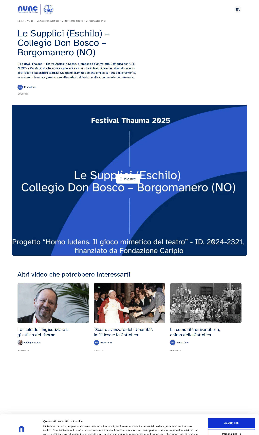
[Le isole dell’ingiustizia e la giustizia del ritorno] (53, 303)
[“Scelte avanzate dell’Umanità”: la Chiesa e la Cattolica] (129, 303)
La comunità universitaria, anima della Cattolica (195, 332)
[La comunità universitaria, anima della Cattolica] (205, 303)
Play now (128, 178)
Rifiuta (231, 425)
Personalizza (231, 415)
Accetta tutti (231, 404)
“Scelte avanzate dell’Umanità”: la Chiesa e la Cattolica (123, 332)
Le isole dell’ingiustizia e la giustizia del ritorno (44, 332)
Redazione (30, 87)
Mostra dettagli (52, 428)
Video (31, 20)
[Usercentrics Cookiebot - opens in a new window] (21, 428)
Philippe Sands (32, 342)
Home (22, 20)
